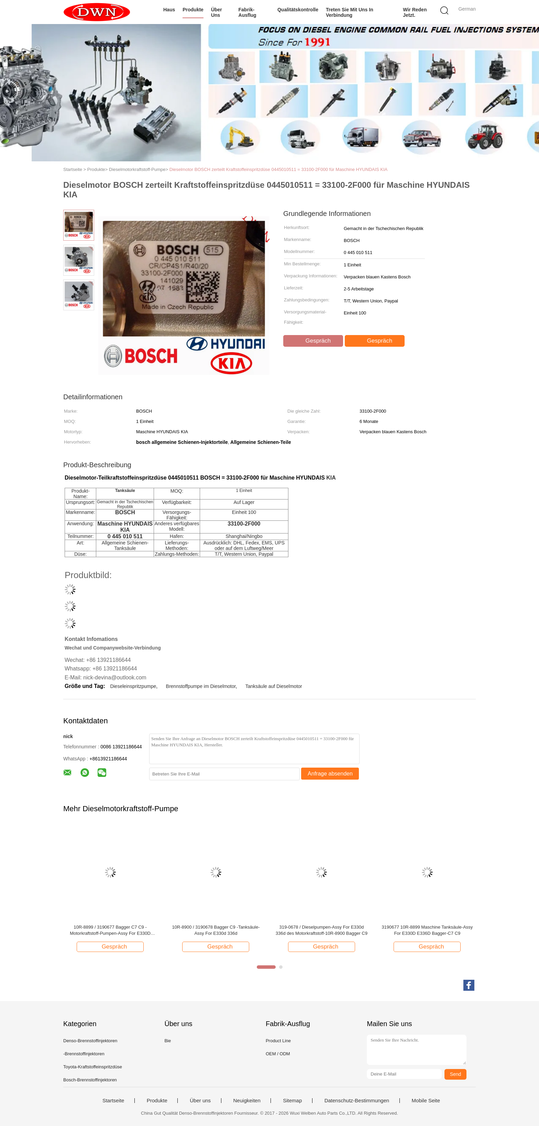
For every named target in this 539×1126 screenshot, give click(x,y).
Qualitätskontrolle (297, 9)
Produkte (193, 9)
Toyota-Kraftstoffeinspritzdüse (92, 1066)
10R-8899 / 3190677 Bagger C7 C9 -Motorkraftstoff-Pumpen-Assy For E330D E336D (110, 930)
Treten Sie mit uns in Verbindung (349, 12)
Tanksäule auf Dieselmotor (273, 686)
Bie (167, 1040)
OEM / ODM (278, 1053)
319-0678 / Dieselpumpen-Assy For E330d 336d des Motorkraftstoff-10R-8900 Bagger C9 (321, 930)
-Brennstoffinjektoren (83, 1053)
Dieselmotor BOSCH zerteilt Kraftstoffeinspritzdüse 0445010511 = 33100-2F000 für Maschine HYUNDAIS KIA (278, 169)
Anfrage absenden (330, 774)
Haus (169, 9)
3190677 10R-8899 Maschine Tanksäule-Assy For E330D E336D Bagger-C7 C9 (427, 930)
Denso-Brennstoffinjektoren (90, 1040)
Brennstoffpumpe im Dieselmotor (201, 686)
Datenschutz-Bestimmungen (356, 1100)
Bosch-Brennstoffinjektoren (90, 1079)
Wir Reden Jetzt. (415, 12)
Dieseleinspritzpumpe (133, 686)
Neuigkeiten (247, 1100)
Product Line (278, 1040)
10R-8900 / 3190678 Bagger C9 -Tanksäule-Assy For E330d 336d (216, 930)
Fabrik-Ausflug (247, 12)
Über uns (216, 12)
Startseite (113, 1100)
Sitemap (292, 1100)
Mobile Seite (426, 1100)
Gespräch (314, 340)
